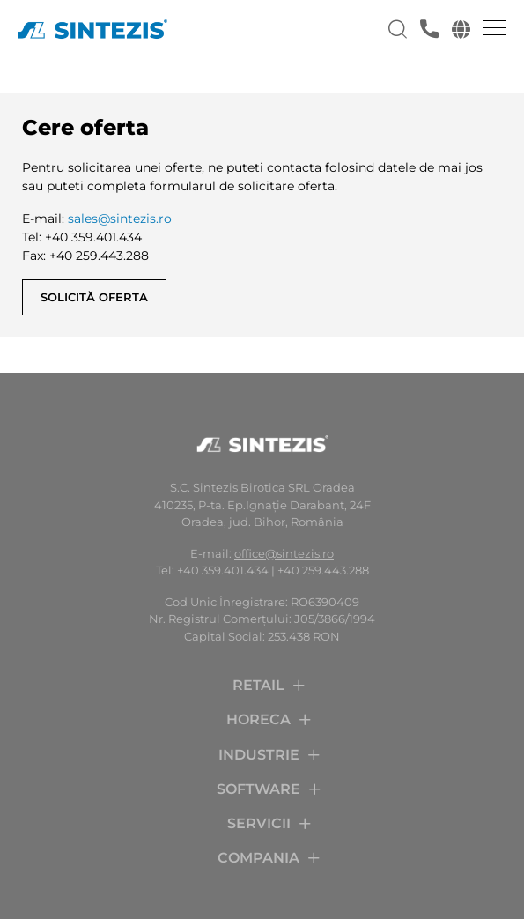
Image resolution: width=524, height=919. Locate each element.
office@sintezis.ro (284, 553)
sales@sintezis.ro (120, 218)
